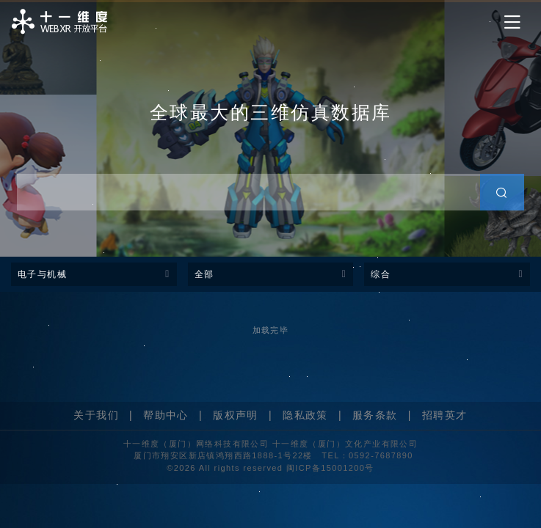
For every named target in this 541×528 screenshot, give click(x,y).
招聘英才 (445, 415)
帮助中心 (166, 415)
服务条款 (375, 415)
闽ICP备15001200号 (330, 467)
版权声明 (235, 415)
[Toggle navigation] (512, 22)
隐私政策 (305, 415)
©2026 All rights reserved (226, 467)
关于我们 (96, 415)
